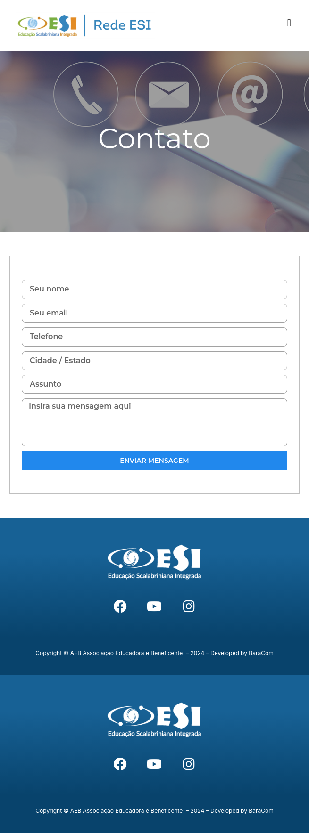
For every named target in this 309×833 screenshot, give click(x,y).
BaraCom (261, 652)
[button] (288, 23)
